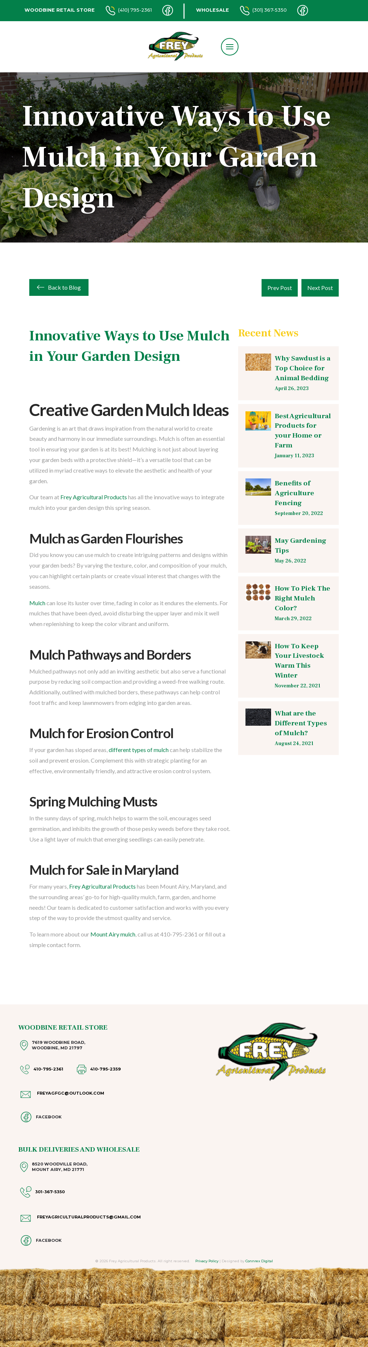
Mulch (37, 602)
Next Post (320, 287)
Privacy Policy (206, 1261)
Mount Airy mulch (112, 934)
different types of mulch (139, 749)
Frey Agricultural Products (93, 496)
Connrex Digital (259, 1261)
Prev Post (279, 287)
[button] (230, 47)
